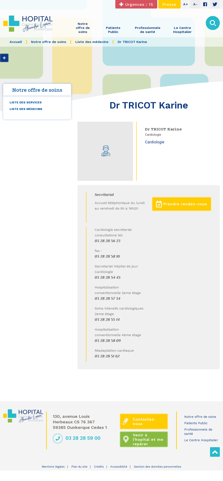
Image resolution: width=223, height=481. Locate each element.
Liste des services (26, 102)
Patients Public (195, 423)
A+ (185, 4)
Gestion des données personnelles (157, 466)
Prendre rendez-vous (181, 204)
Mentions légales (53, 466)
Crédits (99, 466)
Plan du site (79, 466)
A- (195, 4)
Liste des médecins (26, 109)
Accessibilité (118, 466)
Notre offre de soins (200, 417)
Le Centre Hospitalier (201, 440)
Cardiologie (154, 142)
